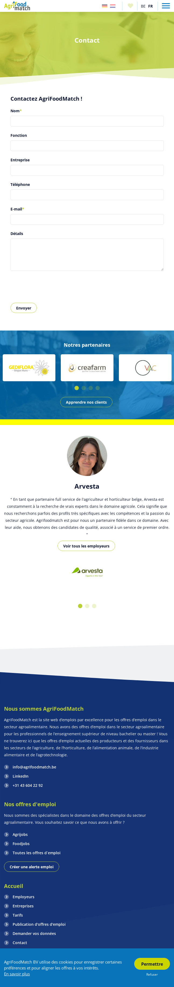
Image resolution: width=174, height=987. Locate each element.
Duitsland (104, 6)
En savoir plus (17, 973)
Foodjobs (21, 843)
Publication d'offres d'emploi (39, 924)
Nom (16, 110)
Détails (16, 233)
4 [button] (97, 388)
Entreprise (20, 159)
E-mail (17, 209)
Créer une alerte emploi (32, 866)
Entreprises (23, 905)
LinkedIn (21, 776)
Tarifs (18, 915)
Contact (20, 942)
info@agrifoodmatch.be (34, 767)
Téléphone (20, 184)
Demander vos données (34, 933)
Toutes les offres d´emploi (37, 852)
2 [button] (83, 388)
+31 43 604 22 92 (28, 785)
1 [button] (76, 388)
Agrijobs (20, 834)
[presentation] (51, 286)
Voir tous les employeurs (86, 546)
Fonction (18, 135)
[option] (29, 368)
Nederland (112, 6)
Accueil (13, 886)
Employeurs (23, 896)
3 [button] (90, 388)
